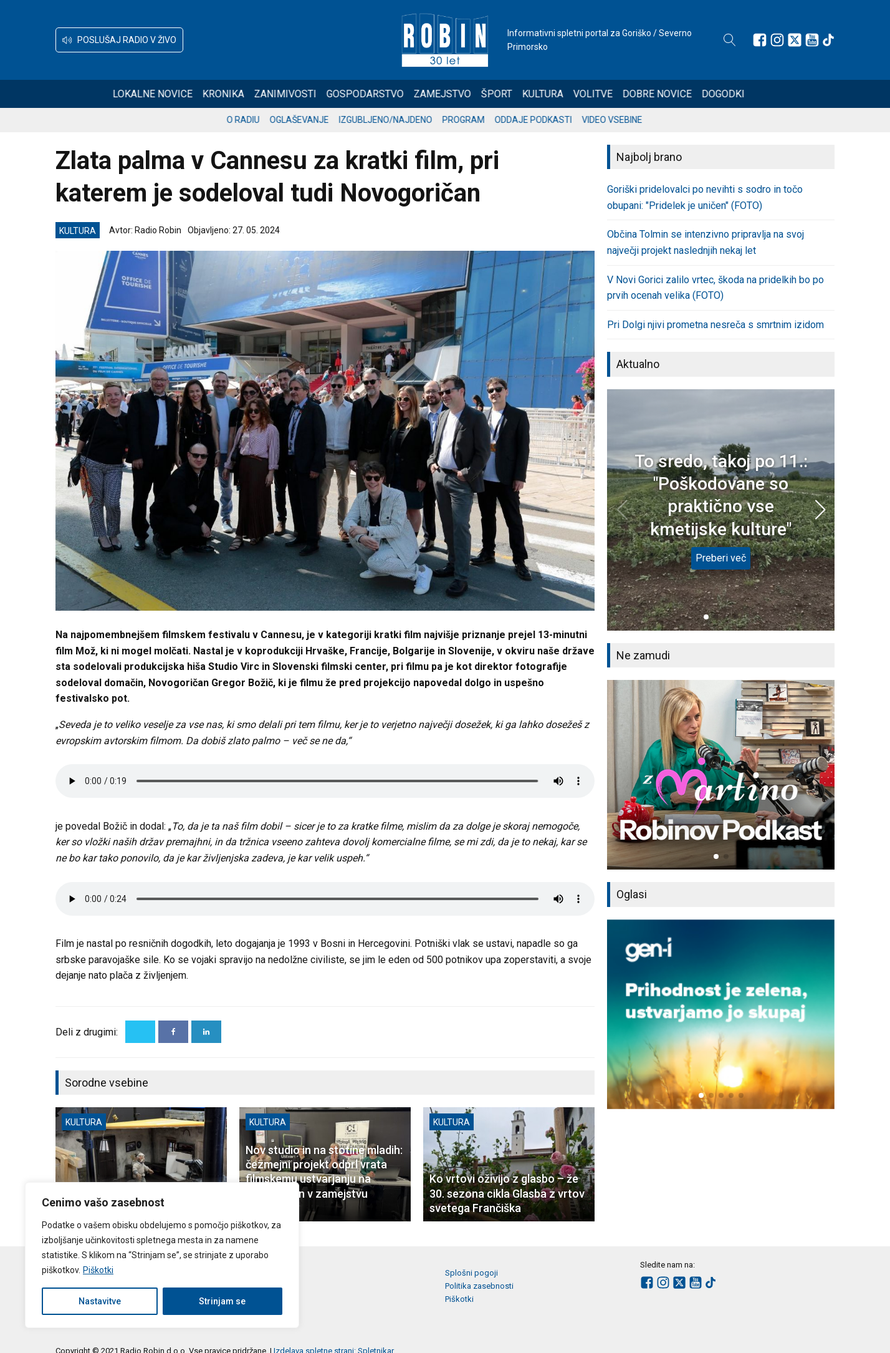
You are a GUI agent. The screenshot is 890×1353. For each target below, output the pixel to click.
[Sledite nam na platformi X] (794, 39)
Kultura (559, 94)
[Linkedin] (206, 1032)
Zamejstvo (458, 94)
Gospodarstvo (381, 94)
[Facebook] (173, 1032)
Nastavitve (100, 1301)
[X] (140, 1032)
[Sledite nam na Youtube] (812, 39)
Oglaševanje (310, 120)
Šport (513, 94)
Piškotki (98, 1270)
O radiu (253, 120)
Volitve (609, 94)
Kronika (240, 94)
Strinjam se (222, 1301)
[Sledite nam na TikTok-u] (828, 40)
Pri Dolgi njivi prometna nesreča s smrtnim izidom (715, 325)
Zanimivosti (301, 94)
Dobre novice (673, 94)
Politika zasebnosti (479, 1286)
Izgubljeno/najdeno (396, 120)
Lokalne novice (169, 94)
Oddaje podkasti (544, 120)
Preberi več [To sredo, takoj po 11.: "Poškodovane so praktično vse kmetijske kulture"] (721, 558)
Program (474, 120)
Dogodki (739, 94)
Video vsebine (623, 120)
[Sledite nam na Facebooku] (759, 39)
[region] (162, 1255)
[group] (721, 775)
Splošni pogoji (471, 1273)
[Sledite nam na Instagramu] (777, 39)
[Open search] (730, 40)
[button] (119, 39)
